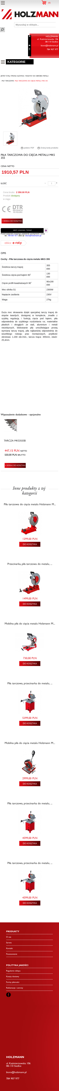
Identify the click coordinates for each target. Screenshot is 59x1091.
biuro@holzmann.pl (33, 236)
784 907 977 (13, 236)
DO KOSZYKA (30, 544)
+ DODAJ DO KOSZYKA (12, 221)
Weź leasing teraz (22, 230)
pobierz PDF (27, 148)
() (49, 3)
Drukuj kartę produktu (47, 148)
